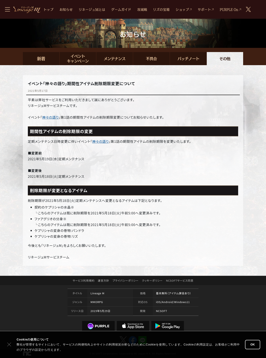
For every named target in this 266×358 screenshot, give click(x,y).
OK (252, 344)
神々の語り (50, 117)
